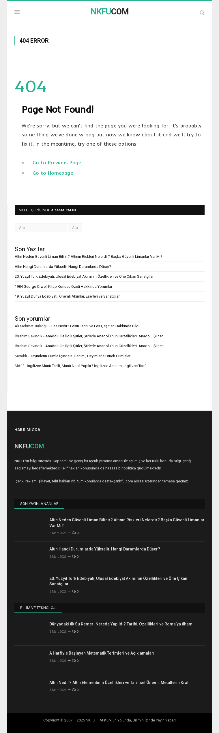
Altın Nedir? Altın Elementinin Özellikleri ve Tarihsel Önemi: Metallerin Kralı (119, 682)
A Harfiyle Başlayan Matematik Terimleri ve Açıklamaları (101, 653)
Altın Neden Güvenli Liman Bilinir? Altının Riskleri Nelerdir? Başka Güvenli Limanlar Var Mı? (88, 256)
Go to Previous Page (57, 162)
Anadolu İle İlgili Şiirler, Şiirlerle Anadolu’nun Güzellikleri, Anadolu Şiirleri (104, 336)
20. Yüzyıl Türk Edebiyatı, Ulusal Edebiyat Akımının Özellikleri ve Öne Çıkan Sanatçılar (84, 276)
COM (110, 11)
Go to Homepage (53, 173)
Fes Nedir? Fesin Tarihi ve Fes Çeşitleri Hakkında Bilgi (95, 326)
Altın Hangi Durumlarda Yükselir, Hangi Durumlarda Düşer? (63, 266)
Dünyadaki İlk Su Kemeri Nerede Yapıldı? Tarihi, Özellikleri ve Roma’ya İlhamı (121, 624)
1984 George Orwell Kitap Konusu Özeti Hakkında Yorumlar (63, 286)
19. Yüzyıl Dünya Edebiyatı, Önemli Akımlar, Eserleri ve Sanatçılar (67, 296)
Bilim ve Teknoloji (38, 608)
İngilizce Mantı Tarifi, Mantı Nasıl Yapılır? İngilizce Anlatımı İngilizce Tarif (86, 366)
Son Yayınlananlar (39, 503)
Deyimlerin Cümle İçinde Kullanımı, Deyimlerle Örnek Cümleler (80, 356)
